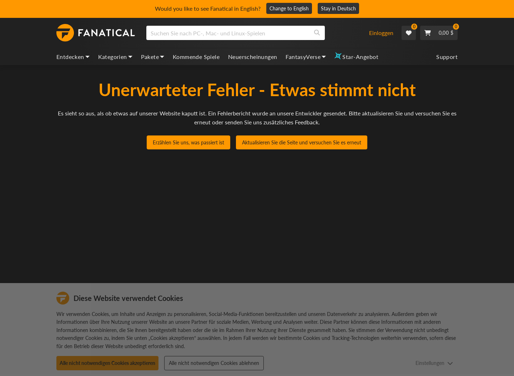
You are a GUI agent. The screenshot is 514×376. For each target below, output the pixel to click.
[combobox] (253, 33)
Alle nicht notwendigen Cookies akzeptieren (107, 363)
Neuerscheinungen (252, 56)
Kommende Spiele (196, 56)
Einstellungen (434, 363)
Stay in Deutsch (338, 8)
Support (447, 56)
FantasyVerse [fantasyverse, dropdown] (306, 56)
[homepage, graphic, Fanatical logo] (95, 33)
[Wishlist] (409, 33)
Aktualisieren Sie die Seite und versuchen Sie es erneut (301, 142)
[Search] (317, 33)
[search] (227, 33)
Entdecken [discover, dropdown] (73, 56)
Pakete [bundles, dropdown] (152, 56)
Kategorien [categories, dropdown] (115, 56)
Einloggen (381, 32)
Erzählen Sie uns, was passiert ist (188, 142)
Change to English (289, 8)
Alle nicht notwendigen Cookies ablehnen (214, 363)
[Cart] (439, 33)
